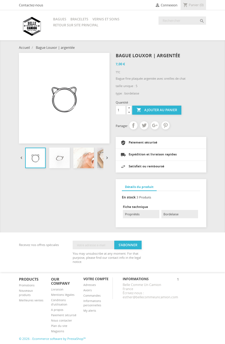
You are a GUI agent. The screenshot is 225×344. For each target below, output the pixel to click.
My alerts (89, 311)
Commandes (92, 295)
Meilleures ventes (31, 300)
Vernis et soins (105, 19)
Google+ (155, 125)
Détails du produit (139, 187)
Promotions (27, 285)
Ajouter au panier (156, 110)
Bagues (59, 19)
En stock (129, 197)
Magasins (57, 331)
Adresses (89, 285)
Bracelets (79, 19)
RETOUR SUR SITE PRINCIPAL (75, 25)
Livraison (57, 289)
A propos (57, 310)
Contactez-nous (31, 5)
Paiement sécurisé (63, 315)
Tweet (144, 125)
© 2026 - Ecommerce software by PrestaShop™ (52, 339)
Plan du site (59, 326)
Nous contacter (61, 320)
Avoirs (87, 290)
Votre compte (95, 279)
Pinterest (165, 125)
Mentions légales (63, 295)
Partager (133, 125)
